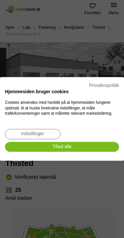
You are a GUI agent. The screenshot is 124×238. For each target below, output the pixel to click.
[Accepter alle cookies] (62, 147)
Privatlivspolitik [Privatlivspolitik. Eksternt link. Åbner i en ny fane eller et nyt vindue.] (104, 85)
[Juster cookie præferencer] (33, 134)
